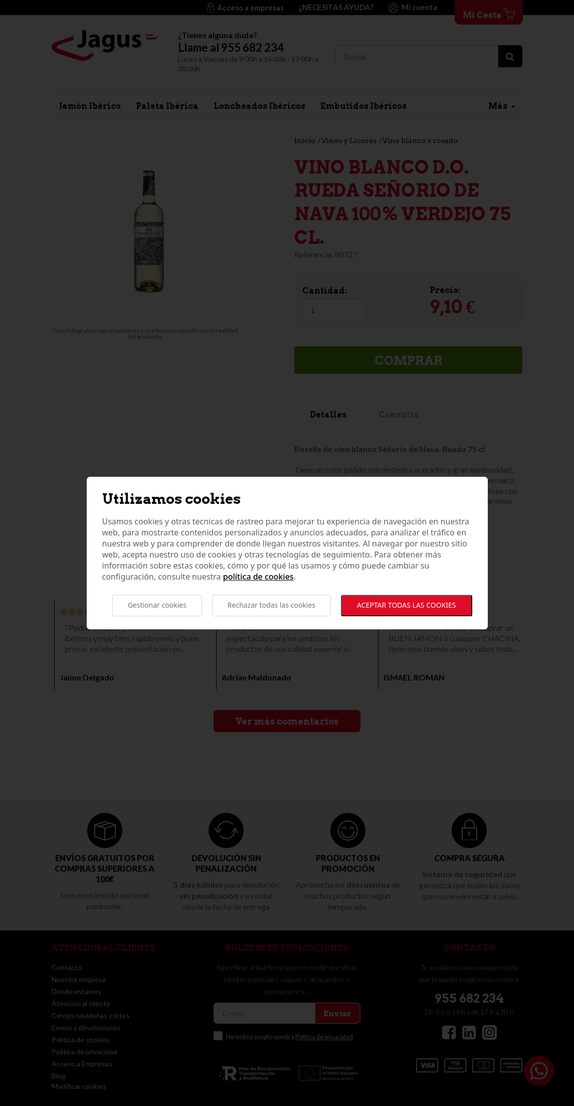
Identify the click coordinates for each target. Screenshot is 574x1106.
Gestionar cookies (157, 605)
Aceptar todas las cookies (406, 605)
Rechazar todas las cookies (271, 605)
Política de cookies (258, 577)
